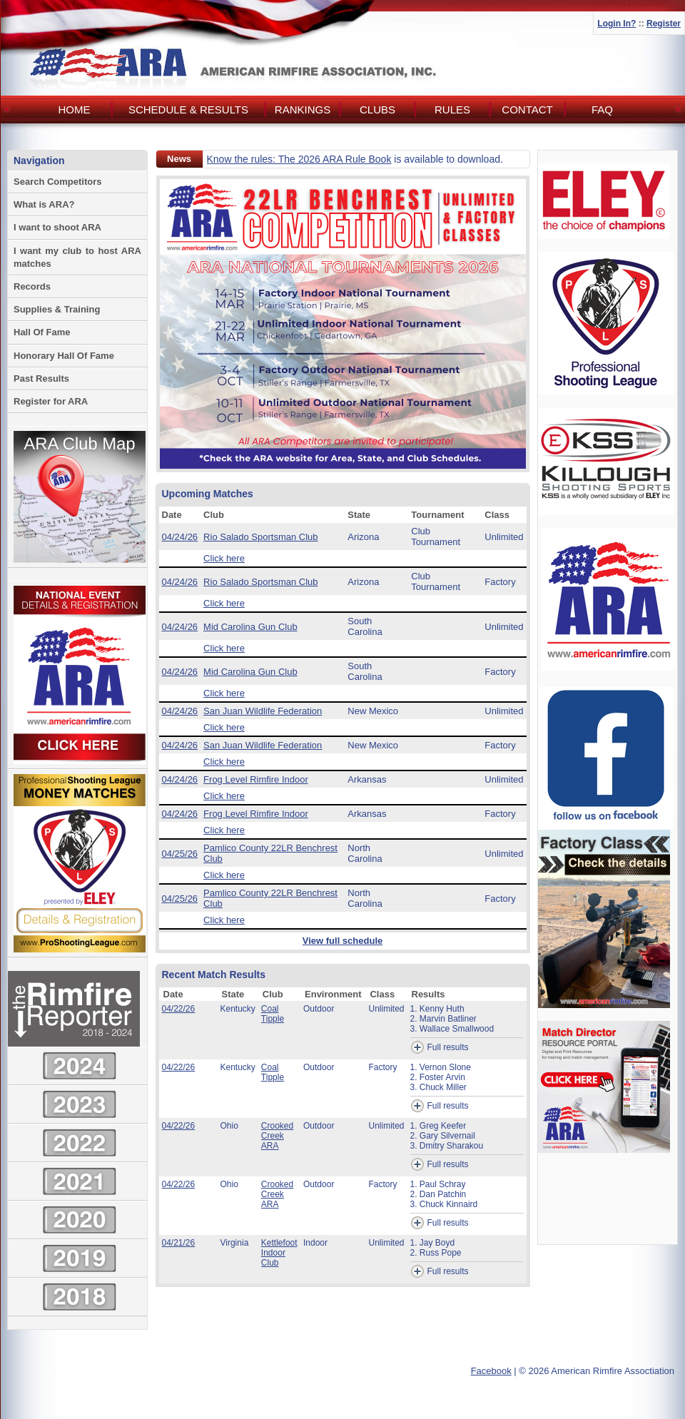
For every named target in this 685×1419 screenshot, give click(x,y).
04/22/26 (179, 1009)
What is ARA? (44, 204)
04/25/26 (180, 853)
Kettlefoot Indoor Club (279, 1253)
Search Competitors (58, 181)
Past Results (41, 378)
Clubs (377, 109)
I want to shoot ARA (57, 227)
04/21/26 (179, 1243)
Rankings (302, 109)
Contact (527, 109)
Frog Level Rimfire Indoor (255, 779)
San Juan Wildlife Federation (262, 711)
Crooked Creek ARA (277, 1136)
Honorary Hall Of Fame (64, 355)
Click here (224, 558)
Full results (439, 1047)
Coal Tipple (272, 1014)
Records (32, 286)
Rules (452, 109)
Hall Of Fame (42, 332)
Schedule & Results (188, 109)
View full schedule (342, 940)
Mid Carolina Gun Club (250, 626)
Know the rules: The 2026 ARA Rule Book (299, 159)
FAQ (602, 109)
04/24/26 (180, 537)
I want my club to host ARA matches (77, 257)
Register (663, 24)
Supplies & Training (57, 309)
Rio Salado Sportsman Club (260, 537)
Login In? (616, 24)
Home (75, 109)
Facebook (491, 1370)
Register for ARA (51, 401)
